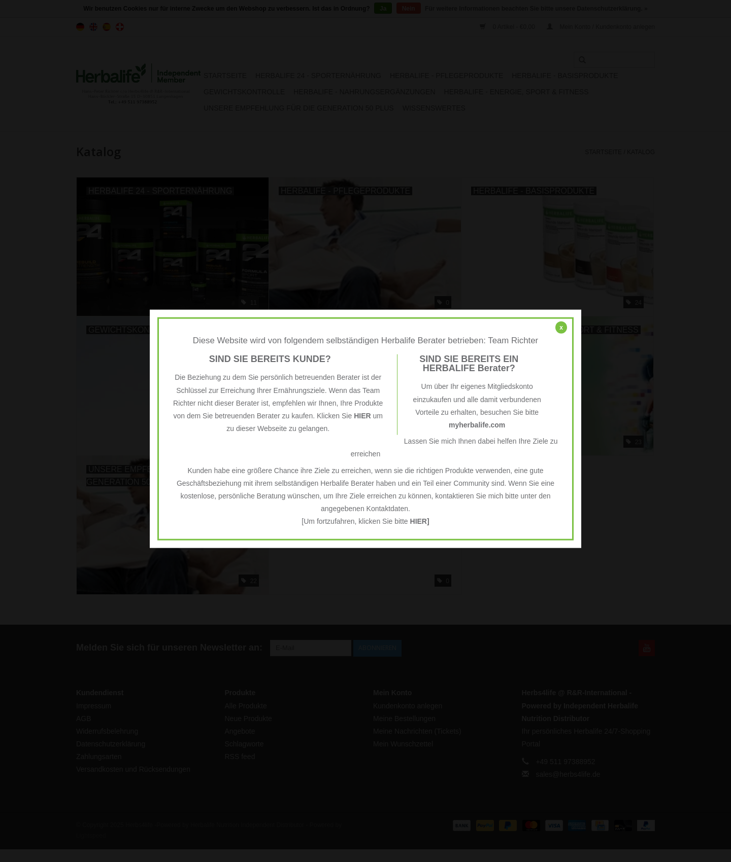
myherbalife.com (477, 425)
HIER (362, 416)
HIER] (419, 521)
